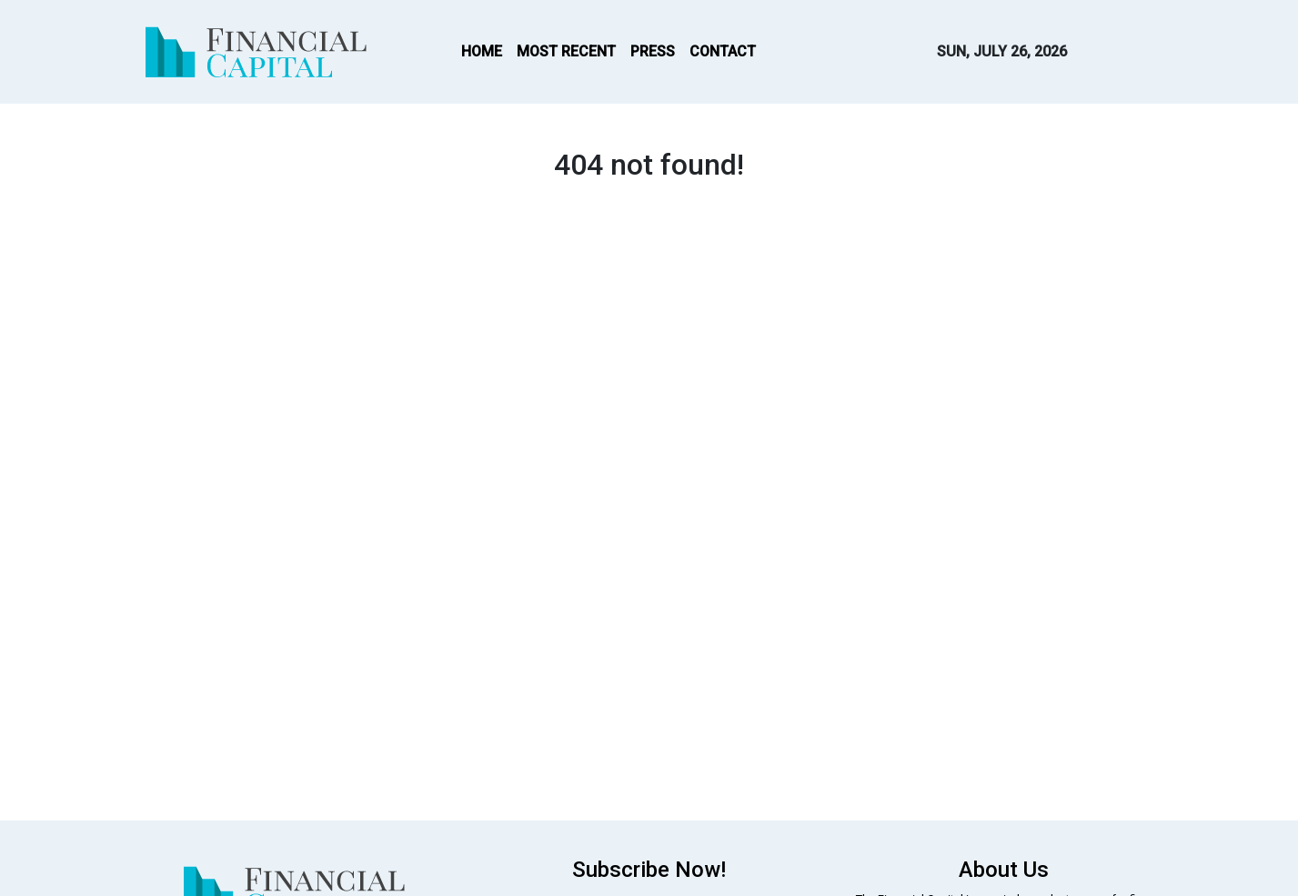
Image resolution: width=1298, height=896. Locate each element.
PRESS (652, 51)
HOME (481, 51)
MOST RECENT (566, 51)
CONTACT (722, 51)
